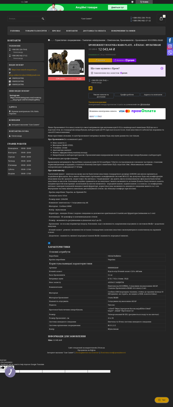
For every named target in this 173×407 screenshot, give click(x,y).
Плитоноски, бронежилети (120, 40)
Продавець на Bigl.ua (86, 350)
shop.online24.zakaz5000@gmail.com (24, 75)
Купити (101, 60)
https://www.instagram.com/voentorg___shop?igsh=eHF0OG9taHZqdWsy (25, 98)
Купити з (125, 60)
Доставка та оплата (94, 31)
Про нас (56, 31)
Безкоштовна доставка (90, 88)
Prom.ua (101, 348)
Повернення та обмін (123, 31)
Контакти (72, 31)
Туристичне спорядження (68, 40)
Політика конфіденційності (113, 352)
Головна (15, 31)
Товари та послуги (36, 31)
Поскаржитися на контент (87, 352)
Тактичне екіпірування (93, 40)
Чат (161, 400)
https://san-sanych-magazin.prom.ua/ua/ (25, 70)
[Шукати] (43, 18)
